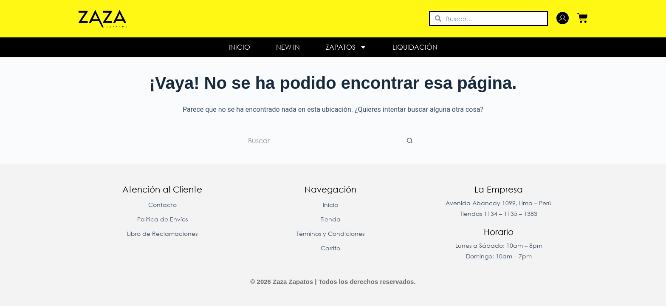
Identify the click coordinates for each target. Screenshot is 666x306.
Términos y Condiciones (330, 233)
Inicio (239, 47)
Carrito (330, 248)
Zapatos (346, 47)
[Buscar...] (324, 140)
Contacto (162, 204)
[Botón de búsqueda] (409, 140)
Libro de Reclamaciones (162, 233)
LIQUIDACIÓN (414, 47)
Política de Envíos (162, 219)
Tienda (331, 219)
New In (288, 47)
